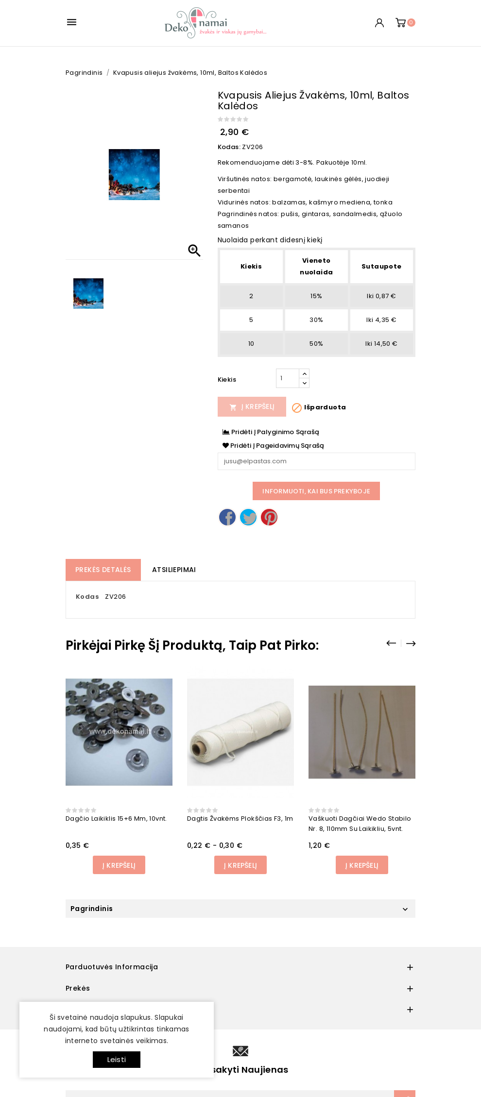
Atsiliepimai (174, 569)
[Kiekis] (287, 378)
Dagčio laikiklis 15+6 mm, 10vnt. (116, 818)
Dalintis (227, 517)
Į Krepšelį (252, 406)
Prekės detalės (103, 569)
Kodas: (229, 147)
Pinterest (269, 517)
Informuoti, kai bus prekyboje (316, 491)
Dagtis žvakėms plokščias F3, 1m (240, 818)
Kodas (87, 596)
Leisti (116, 1059)
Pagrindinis (91, 908)
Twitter (248, 517)
